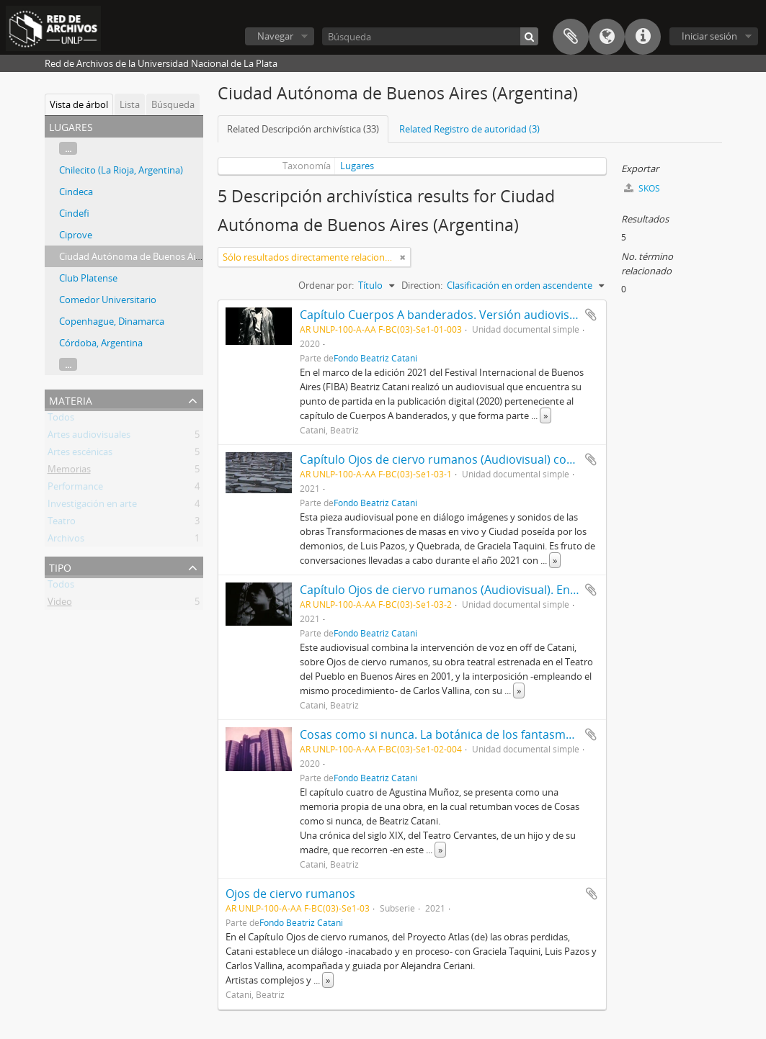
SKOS (642, 188)
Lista (130, 104)
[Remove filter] (403, 257)
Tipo (60, 566)
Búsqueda (173, 104)
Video (60, 604)
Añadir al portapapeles (591, 314)
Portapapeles (571, 37)
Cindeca (76, 191)
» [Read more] (545, 415)
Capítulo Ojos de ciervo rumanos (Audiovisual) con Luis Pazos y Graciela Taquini (516, 459)
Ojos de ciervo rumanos (290, 893)
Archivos (66, 540)
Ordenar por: (326, 285)
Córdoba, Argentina (101, 342)
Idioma (607, 37)
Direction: (421, 285)
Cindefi (74, 213)
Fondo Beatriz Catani (375, 358)
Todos (61, 419)
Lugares (357, 165)
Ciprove (75, 234)
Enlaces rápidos (643, 37)
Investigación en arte (92, 506)
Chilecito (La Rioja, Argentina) (121, 169)
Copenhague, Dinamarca (111, 321)
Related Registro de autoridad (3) (469, 128)
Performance (75, 488)
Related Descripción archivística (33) (303, 128)
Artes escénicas (80, 454)
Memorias (69, 471)
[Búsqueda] (430, 36)
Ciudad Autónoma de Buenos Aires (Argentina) (158, 256)
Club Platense (88, 277)
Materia (70, 399)
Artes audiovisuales (89, 437)
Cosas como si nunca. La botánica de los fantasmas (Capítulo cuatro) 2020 (500, 734)
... (68, 148)
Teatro (62, 523)
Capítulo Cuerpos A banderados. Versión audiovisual (443, 315)
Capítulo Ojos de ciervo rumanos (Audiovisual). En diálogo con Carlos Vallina (506, 590)
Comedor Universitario (107, 299)
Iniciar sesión (709, 36)
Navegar (275, 36)
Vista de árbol (79, 104)
